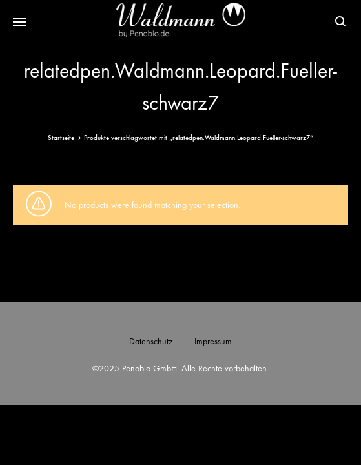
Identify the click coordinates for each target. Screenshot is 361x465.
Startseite (61, 138)
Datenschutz (150, 341)
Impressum (213, 341)
